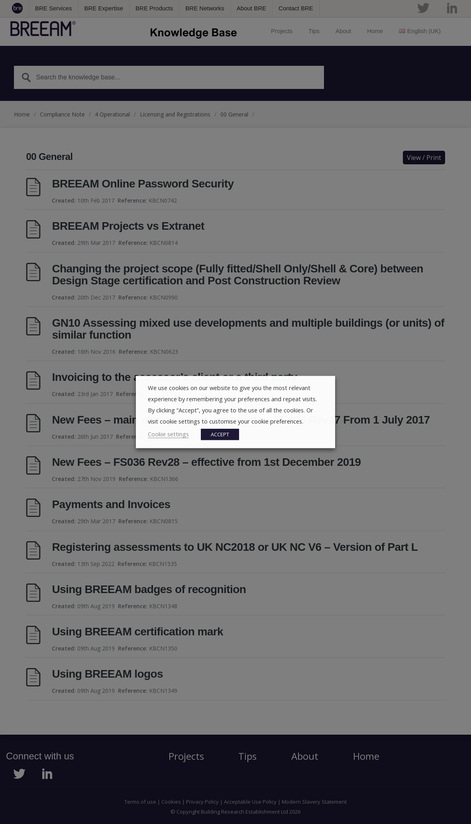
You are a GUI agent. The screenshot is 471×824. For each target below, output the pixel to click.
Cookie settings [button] (168, 434)
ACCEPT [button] (220, 434)
